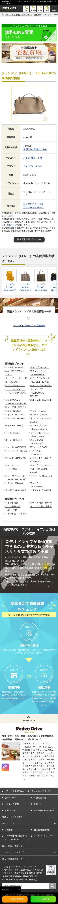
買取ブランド (8, 823)
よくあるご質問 (12, 804)
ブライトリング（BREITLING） (37, 373)
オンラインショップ (43, 836)
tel (26, 8)
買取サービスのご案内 (12, 817)
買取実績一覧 (40, 797)
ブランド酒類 (11, 502)
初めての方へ (11, 797)
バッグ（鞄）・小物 (32, 157)
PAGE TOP (29, 720)
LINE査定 (45, 899)
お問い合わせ (11, 810)
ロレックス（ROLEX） (16, 407)
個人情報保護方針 (42, 830)
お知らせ (38, 804)
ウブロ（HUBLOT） (15, 385)
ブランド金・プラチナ (16, 513)
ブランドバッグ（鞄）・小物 (12, 508)
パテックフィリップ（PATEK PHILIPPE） (40, 380)
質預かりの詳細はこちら (35, 149)
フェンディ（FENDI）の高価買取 (29, 325)
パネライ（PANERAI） (41, 385)
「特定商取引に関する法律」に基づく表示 (16, 838)
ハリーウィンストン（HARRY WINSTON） (16, 391)
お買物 (33, 8)
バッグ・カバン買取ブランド (15, 852)
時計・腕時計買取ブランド (14, 846)
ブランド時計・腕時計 (41, 502)
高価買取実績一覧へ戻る (29, 239)
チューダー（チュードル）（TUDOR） (16, 380)
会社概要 (9, 830)
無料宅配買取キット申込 (45, 810)
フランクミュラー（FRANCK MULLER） (16, 402)
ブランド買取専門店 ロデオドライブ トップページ (27, 791)
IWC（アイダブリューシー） (16, 373)
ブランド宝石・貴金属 (41, 506)
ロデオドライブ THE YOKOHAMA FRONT (33, 205)
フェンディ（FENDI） (34, 166)
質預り (40, 8)
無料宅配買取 (17, 899)
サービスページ (9, 225)
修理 (47, 8)
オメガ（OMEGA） (39, 367)
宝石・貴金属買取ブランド (14, 859)
